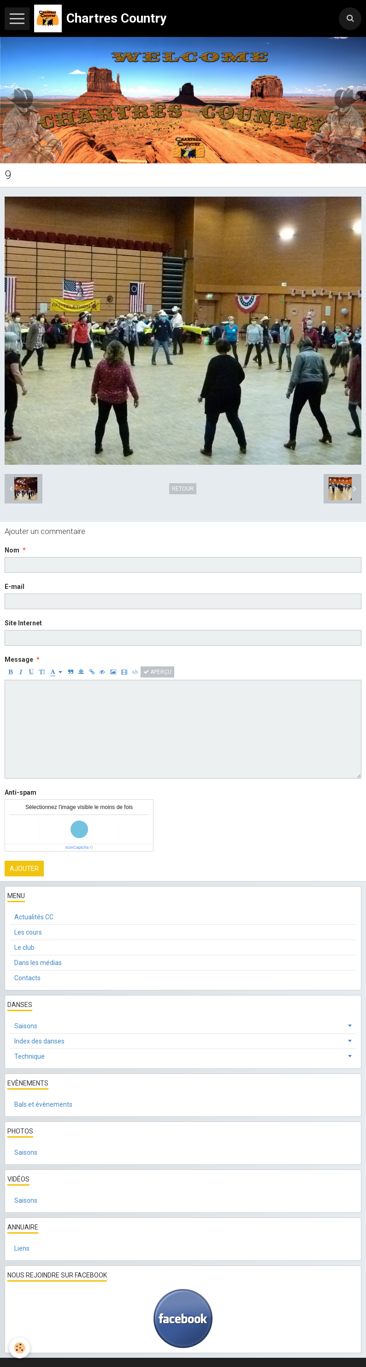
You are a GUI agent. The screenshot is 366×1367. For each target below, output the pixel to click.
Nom (12, 550)
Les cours (28, 932)
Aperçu (157, 672)
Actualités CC (33, 917)
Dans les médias (38, 962)
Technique (29, 1056)
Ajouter (24, 868)
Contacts (27, 978)
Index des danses (39, 1041)
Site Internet (23, 623)
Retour (183, 489)
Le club (24, 947)
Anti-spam (20, 792)
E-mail (14, 586)
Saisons (25, 1026)
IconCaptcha (77, 847)
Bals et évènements (43, 1104)
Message (19, 659)
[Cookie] (19, 1347)
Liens (22, 1248)
